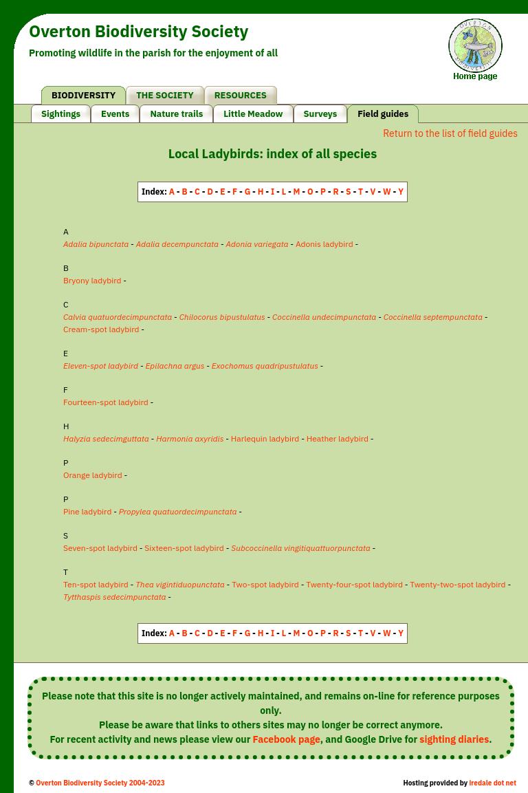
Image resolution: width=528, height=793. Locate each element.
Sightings (60, 114)
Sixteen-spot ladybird (183, 548)
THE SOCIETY (165, 95)
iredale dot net (492, 783)
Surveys (321, 114)
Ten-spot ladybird (96, 584)
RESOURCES (240, 95)
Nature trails (176, 114)
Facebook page (286, 739)
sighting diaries (454, 739)
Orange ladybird (92, 475)
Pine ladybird (87, 511)
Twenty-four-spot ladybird (354, 584)
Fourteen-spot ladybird (105, 402)
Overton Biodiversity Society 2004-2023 (100, 783)
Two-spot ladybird (265, 584)
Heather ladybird (337, 438)
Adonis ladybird (324, 244)
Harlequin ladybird (265, 438)
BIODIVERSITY (84, 95)
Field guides (383, 114)
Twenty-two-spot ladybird (457, 584)
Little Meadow (253, 114)
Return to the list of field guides (450, 133)
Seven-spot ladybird (100, 548)
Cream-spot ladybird (101, 329)
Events (115, 114)
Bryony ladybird (92, 280)
